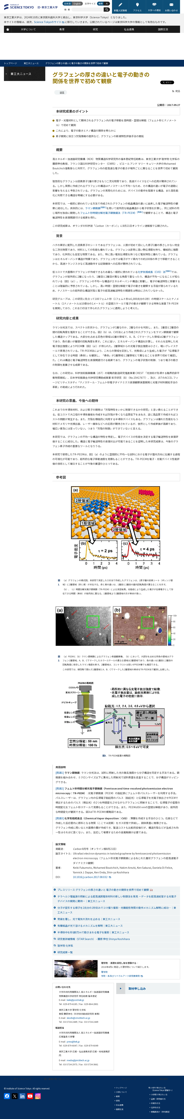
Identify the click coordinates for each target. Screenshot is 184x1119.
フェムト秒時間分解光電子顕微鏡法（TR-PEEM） (111, 213)
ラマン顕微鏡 (95, 208)
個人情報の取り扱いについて (58, 1078)
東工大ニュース (31, 63)
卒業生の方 (155, 1103)
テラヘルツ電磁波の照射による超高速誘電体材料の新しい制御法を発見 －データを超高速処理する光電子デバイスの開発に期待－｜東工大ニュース (117, 899)
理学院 (104, 971)
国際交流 (119, 1109)
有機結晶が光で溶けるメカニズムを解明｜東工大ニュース (90, 925)
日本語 (67, 3)
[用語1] (60, 772)
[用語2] (60, 788)
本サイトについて (22, 1078)
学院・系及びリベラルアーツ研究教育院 (120, 975)
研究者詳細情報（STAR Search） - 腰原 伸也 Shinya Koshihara (94, 939)
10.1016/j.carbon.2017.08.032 (90, 877)
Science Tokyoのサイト (47, 22)
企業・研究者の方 (158, 1098)
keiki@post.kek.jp (75, 999)
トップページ (10, 63)
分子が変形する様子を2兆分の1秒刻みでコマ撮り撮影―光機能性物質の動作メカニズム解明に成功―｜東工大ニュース (117, 910)
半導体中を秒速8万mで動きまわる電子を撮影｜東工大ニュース (93, 932)
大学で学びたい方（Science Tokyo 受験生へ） (162, 1089)
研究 (62, 92)
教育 (118, 1096)
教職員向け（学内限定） (161, 1111)
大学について (121, 1092)
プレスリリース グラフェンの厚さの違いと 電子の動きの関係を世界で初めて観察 (105, 890)
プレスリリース (128, 1078)
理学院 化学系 (65, 945)
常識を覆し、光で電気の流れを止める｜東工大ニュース (89, 919)
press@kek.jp (73, 1041)
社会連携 (119, 1105)
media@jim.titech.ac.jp (78, 1060)
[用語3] (60, 818)
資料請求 (163, 1078)
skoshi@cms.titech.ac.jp (78, 1017)
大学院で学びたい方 (159, 1094)
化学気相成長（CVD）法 (154, 272)
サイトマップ (93, 1078)
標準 (100, 3)
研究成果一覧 (65, 952)
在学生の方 (155, 1107)
